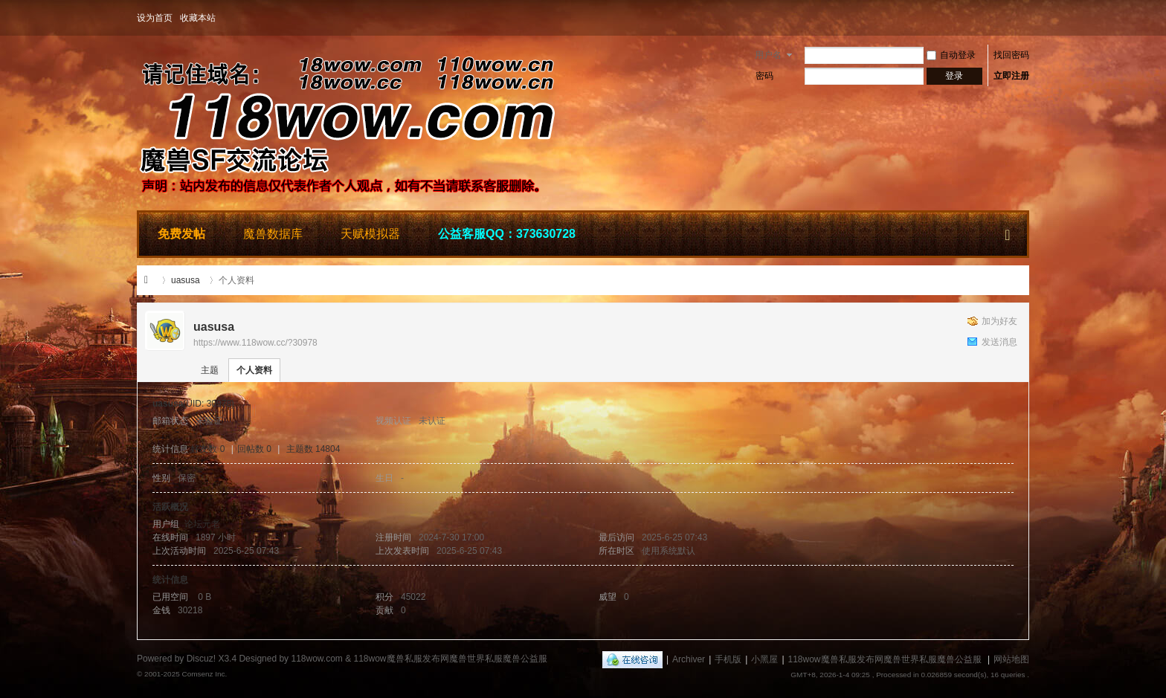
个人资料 (254, 370)
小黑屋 (764, 659)
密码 (764, 76)
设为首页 (155, 18)
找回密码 (1011, 55)
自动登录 (951, 55)
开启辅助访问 (1025, 18)
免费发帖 (181, 233)
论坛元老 (202, 524)
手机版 (728, 659)
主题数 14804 (313, 449)
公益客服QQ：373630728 (507, 233)
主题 (210, 370)
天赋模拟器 (370, 233)
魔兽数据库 (273, 233)
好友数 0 (207, 449)
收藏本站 (198, 18)
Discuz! (201, 658)
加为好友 (999, 321)
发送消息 (999, 342)
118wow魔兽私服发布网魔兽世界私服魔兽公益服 (150, 280)
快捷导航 (1007, 231)
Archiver (688, 659)
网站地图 (1011, 659)
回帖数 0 (254, 449)
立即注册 (1011, 76)
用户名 (768, 55)
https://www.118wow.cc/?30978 (255, 342)
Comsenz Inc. (204, 674)
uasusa (185, 280)
